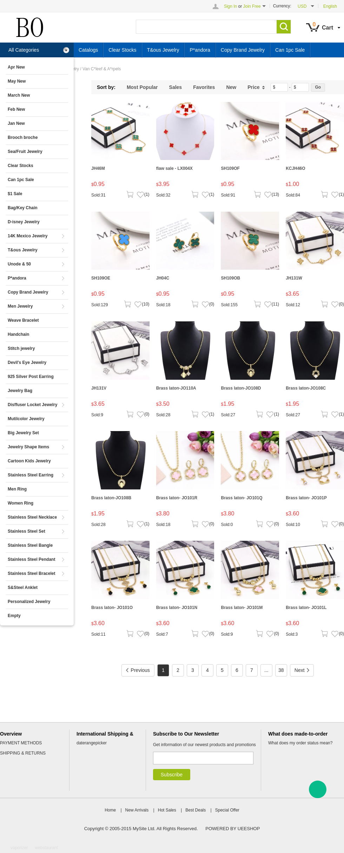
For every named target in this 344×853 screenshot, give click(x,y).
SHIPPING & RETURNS (23, 753)
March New (19, 95)
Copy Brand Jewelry (28, 292)
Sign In (230, 6)
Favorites (204, 87)
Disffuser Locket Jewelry (32, 404)
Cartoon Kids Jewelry (29, 460)
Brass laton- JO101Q (241, 497)
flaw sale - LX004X (174, 168)
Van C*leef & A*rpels (101, 68)
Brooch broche (23, 137)
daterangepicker (92, 742)
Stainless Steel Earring (30, 475)
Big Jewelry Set (23, 432)
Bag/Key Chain (23, 207)
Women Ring (20, 503)
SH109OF (230, 168)
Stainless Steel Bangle (30, 545)
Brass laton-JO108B (111, 497)
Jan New (16, 123)
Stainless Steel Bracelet (31, 573)
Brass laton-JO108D (241, 388)
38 (281, 670)
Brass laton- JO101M (242, 607)
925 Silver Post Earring (31, 376)
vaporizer (19, 847)
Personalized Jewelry (29, 601)
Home (110, 810)
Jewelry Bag (20, 390)
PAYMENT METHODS (21, 742)
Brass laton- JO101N (176, 607)
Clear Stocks (20, 165)
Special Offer (227, 810)
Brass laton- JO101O (112, 607)
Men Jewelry (20, 306)
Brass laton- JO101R (176, 497)
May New (17, 81)
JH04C (162, 278)
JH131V (98, 388)
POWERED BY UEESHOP (232, 828)
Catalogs (88, 50)
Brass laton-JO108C (306, 388)
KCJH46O (295, 168)
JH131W (294, 278)
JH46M (98, 168)
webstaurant (46, 847)
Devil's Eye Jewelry (27, 362)
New (231, 87)
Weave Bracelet (23, 320)
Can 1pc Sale (21, 179)
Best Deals (195, 810)
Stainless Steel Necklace (32, 517)
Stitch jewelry (21, 348)
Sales (175, 87)
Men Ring (17, 489)
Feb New (16, 109)
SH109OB (230, 278)
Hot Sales (167, 810)
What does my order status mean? (300, 742)
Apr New (16, 67)
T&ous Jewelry (23, 250)
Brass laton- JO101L (306, 607)
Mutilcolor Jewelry (26, 418)
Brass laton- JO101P (306, 497)
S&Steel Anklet (23, 587)
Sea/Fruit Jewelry (25, 151)
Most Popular (142, 87)
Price (256, 87)
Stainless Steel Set (26, 531)
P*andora (17, 278)
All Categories (39, 50)
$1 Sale (15, 193)
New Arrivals (137, 810)
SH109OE (100, 278)
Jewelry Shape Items (28, 446)
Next (302, 670)
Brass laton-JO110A (176, 388)
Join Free (252, 6)
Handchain (18, 334)
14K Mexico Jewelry (27, 235)
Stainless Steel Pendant (31, 559)
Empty (14, 615)
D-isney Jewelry (24, 221)
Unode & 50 (19, 264)
